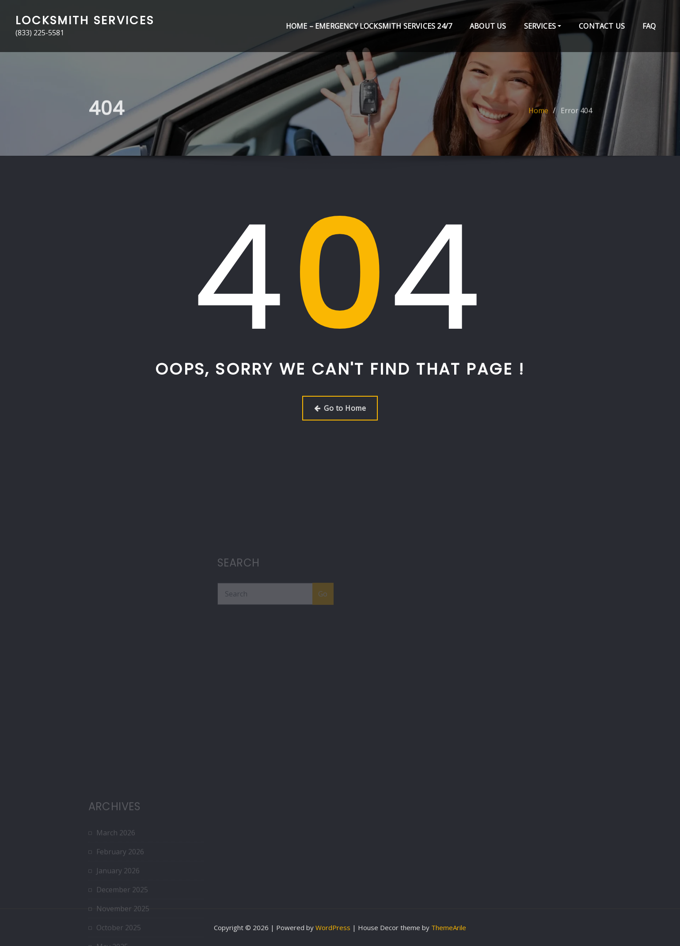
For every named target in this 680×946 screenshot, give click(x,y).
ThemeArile (448, 927)
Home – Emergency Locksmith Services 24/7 (369, 26)
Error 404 (576, 115)
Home (538, 115)
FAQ (649, 26)
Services (543, 26)
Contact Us (602, 26)
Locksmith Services (84, 20)
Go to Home (340, 408)
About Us (488, 26)
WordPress (332, 927)
